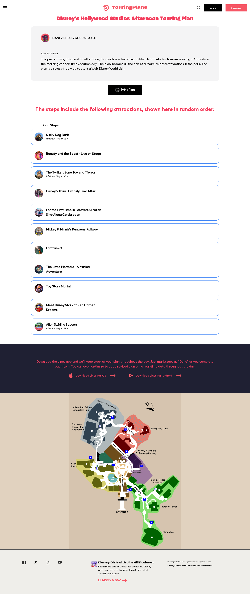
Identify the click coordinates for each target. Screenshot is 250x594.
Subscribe (236, 8)
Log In (213, 8)
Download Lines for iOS (92, 375)
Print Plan (125, 90)
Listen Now (113, 580)
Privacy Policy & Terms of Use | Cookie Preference (190, 565)
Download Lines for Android (155, 375)
